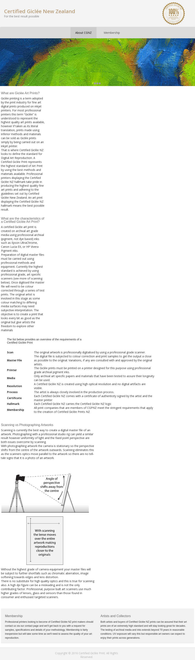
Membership (112, 33)
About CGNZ (83, 33)
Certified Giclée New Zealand (39, 11)
